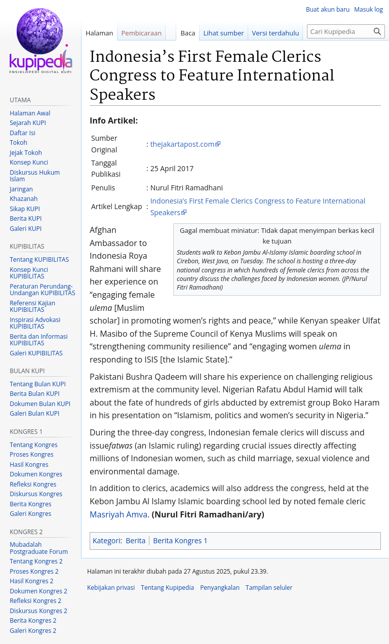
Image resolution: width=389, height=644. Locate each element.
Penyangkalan (220, 587)
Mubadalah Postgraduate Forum (39, 548)
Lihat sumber (224, 32)
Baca (187, 32)
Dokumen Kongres (36, 474)
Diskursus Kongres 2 (38, 611)
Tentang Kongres (33, 444)
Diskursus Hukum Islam (35, 176)
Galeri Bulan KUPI (34, 413)
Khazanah (23, 198)
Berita (135, 540)
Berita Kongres (30, 504)
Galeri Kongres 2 (33, 630)
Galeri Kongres (30, 513)
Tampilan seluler (269, 587)
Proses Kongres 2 (34, 571)
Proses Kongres (31, 454)
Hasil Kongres (29, 464)
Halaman (99, 32)
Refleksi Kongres (33, 484)
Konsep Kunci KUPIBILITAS (29, 273)
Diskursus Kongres (36, 494)
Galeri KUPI (26, 228)
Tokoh (18, 142)
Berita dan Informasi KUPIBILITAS (38, 340)
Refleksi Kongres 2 (35, 600)
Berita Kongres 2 (33, 620)
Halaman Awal (30, 113)
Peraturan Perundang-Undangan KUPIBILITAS (42, 290)
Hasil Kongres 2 (31, 581)
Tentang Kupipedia (167, 587)
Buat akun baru (327, 9)
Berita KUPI (26, 218)
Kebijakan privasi (111, 587)
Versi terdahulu (275, 32)
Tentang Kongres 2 (36, 561)
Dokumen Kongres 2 (38, 591)
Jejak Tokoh (26, 152)
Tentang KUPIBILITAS (39, 259)
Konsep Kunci (29, 162)
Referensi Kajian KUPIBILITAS (32, 306)
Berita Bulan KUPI (34, 393)
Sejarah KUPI (28, 122)
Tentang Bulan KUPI (38, 384)
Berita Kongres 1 (180, 540)
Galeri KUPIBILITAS (36, 353)
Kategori (106, 540)
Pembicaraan (142, 32)
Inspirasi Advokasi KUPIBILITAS (35, 323)
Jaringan (21, 189)
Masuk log (368, 9)
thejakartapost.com (182, 144)
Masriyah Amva (118, 514)
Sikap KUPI (25, 209)
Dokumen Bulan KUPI (40, 403)
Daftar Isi (22, 133)
